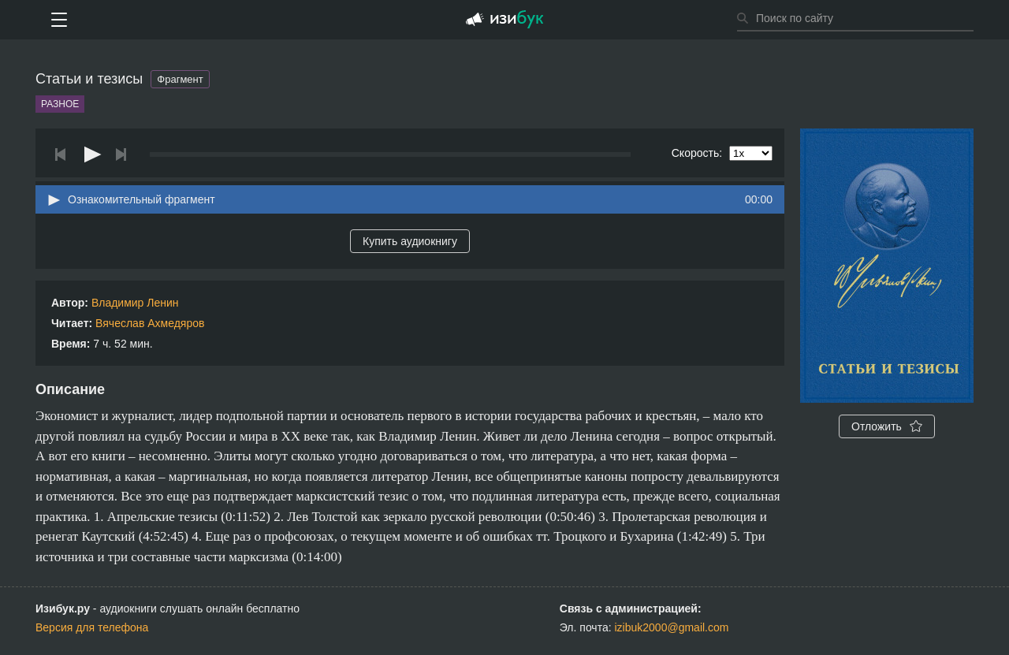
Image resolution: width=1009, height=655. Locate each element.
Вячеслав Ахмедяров (149, 323)
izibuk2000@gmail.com (672, 627)
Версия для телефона (91, 627)
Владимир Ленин (135, 302)
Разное (60, 104)
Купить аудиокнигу (410, 241)
